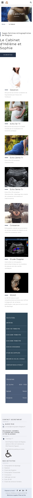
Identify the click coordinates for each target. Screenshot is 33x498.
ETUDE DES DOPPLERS (13, 353)
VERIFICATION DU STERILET (14, 365)
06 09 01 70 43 (9, 424)
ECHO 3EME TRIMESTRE (13, 341)
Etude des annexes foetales (13, 481)
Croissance (7, 475)
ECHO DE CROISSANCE (13, 347)
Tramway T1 (9, 438)
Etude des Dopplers (10, 470)
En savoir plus (8, 54)
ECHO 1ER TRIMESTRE (13, 329)
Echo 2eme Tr (16, 158)
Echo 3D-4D (8, 479)
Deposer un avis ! (10, 490)
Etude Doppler (17, 259)
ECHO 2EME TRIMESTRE (13, 335)
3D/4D (13, 295)
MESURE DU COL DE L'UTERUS (15, 359)
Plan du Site (22, 495)
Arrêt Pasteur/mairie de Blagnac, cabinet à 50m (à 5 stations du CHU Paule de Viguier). (16, 444)
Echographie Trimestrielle (12, 472)
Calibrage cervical (9, 477)
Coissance (14, 225)
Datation (14, 90)
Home (3, 24)
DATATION (9, 323)
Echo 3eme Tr (16, 189)
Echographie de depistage (12, 465)
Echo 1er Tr (15, 124)
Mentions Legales (12, 495)
